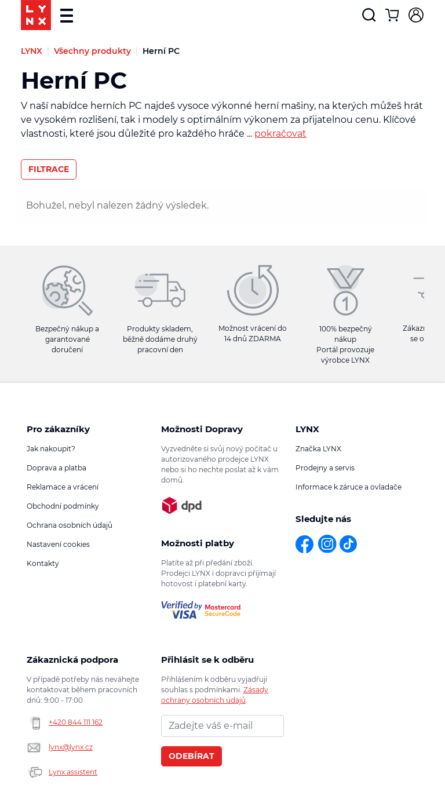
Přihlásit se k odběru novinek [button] (207, 660)
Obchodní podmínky (63, 506)
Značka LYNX (318, 448)
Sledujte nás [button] (323, 518)
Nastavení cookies (58, 544)
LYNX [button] (307, 428)
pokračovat (280, 133)
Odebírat (191, 756)
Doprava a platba (56, 467)
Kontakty (43, 563)
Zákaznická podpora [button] (72, 659)
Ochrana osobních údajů (69, 525)
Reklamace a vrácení (63, 487)
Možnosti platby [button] (197, 543)
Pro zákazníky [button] (58, 428)
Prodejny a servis (325, 467)
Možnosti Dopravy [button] (202, 428)
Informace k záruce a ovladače (349, 487)
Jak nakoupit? (51, 448)
